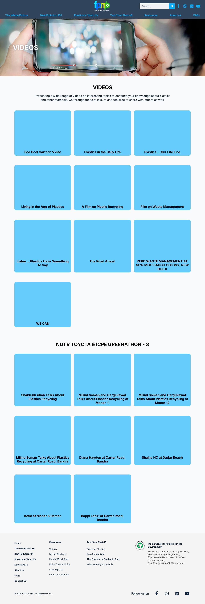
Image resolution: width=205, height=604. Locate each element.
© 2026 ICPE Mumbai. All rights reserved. (33, 593)
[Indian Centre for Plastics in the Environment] (140, 546)
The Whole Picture (16, 15)
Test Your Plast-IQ (121, 15)
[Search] (172, 6)
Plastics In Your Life (86, 15)
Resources (150, 15)
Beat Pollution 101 (51, 15)
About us (175, 15)
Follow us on (140, 593)
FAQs (196, 15)
